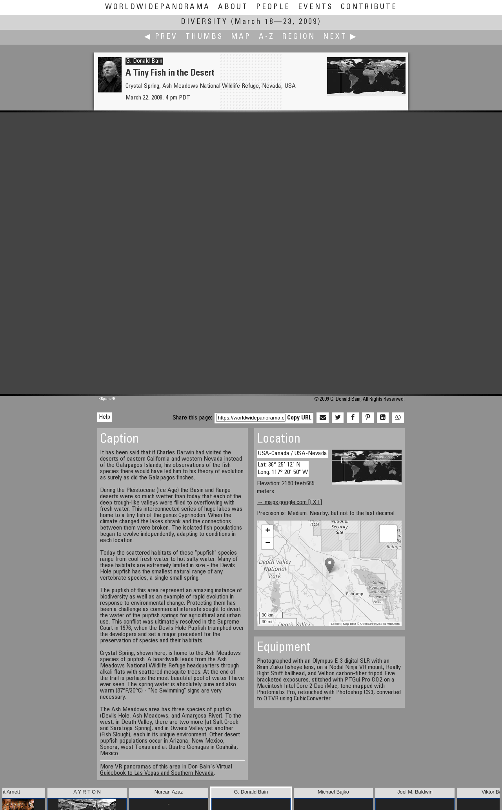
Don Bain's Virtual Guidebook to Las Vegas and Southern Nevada (166, 770)
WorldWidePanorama (157, 7)
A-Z (267, 37)
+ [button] (267, 531)
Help (104, 417)
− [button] (267, 543)
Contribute (369, 7)
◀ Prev (161, 37)
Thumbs (204, 37)
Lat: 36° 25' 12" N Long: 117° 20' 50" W (283, 469)
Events (315, 7)
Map (241, 37)
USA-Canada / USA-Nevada (292, 453)
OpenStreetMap (371, 624)
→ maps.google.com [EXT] (289, 502)
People (273, 7)
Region (298, 37)
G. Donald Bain (144, 61)
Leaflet (335, 624)
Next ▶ (340, 37)
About (233, 7)
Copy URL (299, 418)
